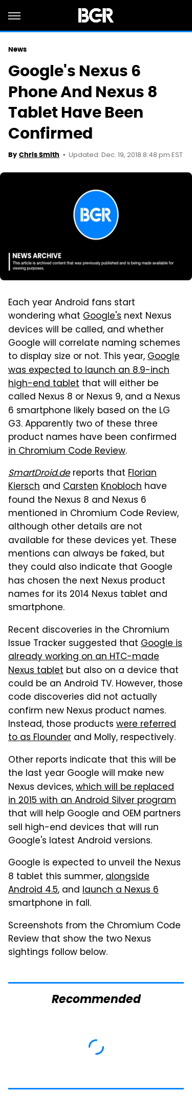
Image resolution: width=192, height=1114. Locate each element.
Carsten (80, 487)
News (17, 49)
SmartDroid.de (39, 473)
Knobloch (121, 487)
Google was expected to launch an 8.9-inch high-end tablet (94, 370)
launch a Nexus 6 (120, 890)
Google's (102, 316)
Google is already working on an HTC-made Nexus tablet (95, 657)
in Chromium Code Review (66, 451)
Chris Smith (39, 154)
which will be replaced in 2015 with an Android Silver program (92, 794)
